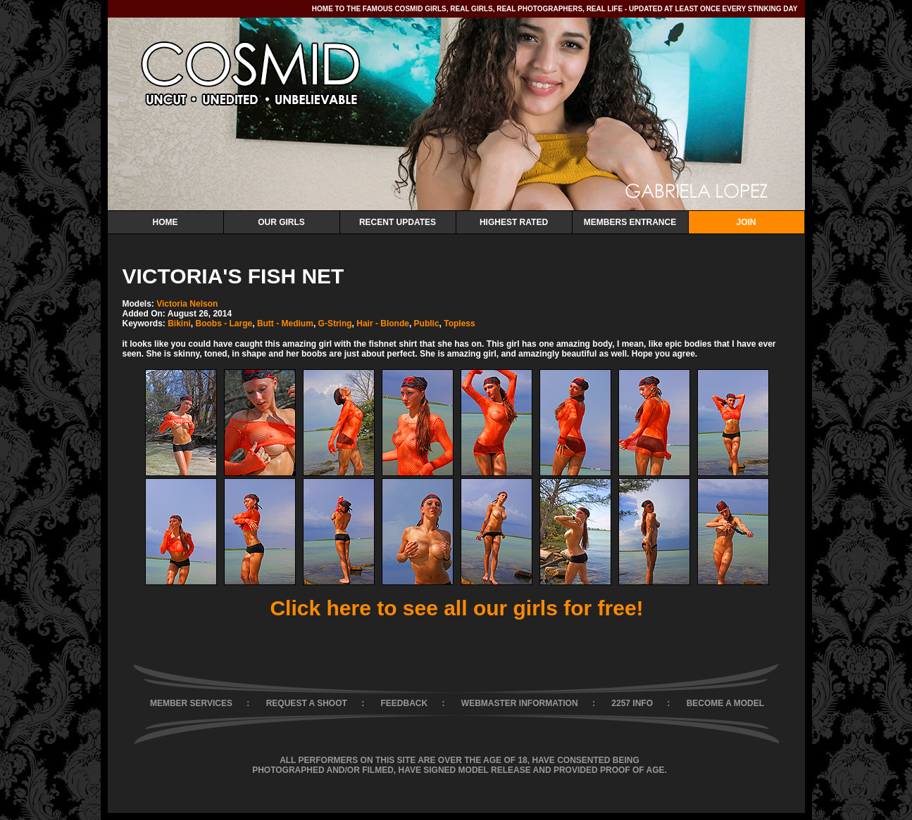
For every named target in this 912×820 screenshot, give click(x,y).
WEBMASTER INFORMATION (519, 703)
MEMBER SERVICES (191, 703)
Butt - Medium (285, 323)
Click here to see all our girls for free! (456, 608)
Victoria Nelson (187, 304)
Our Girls (281, 222)
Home (165, 222)
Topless (459, 323)
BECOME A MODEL (725, 703)
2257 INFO (632, 703)
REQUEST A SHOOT (306, 703)
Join (746, 222)
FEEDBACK (404, 703)
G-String (335, 323)
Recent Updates (397, 222)
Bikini (179, 323)
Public (426, 323)
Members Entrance (630, 222)
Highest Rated (514, 222)
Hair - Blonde (382, 323)
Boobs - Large (224, 323)
